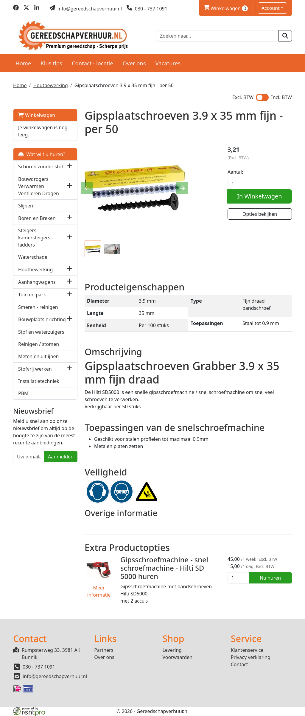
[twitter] (26, 8)
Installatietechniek (38, 381)
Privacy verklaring (250, 657)
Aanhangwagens (37, 282)
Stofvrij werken (35, 369)
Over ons (134, 63)
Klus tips (51, 63)
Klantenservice (247, 650)
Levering (172, 650)
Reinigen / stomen (38, 344)
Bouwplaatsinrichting (42, 319)
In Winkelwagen (259, 196)
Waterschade (32, 257)
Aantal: (235, 172)
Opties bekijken (259, 214)
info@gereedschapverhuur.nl (55, 676)
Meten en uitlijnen (38, 356)
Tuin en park (32, 294)
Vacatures (167, 63)
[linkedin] (37, 8)
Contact (239, 664)
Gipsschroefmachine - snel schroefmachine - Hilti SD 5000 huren (164, 568)
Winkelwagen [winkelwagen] (226, 8)
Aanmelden (61, 456)
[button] (69, 166)
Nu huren (270, 578)
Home (23, 63)
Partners (103, 650)
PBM (23, 393)
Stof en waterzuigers (41, 332)
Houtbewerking (50, 85)
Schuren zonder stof (40, 166)
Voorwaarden (177, 657)
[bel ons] (147, 8)
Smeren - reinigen (38, 307)
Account (271, 8)
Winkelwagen (36, 115)
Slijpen (25, 205)
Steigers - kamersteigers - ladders (35, 237)
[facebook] (16, 8)
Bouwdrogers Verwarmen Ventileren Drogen (38, 186)
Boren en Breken (37, 218)
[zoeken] (285, 35)
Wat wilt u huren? (41, 154)
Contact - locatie (92, 63)
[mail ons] (85, 8)
